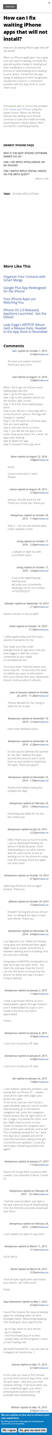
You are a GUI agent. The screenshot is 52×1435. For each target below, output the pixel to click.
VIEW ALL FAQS (42, 178)
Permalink (44, 354)
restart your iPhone (20, 109)
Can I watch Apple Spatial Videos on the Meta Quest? (24, 172)
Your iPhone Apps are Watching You (19, 301)
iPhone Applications (25, 193)
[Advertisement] (26, 230)
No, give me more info (33, 1430)
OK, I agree (9, 1430)
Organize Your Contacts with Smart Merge (24, 278)
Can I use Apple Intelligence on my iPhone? (24, 163)
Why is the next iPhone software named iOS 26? (25, 154)
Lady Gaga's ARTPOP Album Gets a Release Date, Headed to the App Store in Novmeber (25, 328)
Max (14, 351)
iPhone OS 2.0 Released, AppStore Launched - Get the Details (24, 313)
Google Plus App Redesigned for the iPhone (24, 289)
